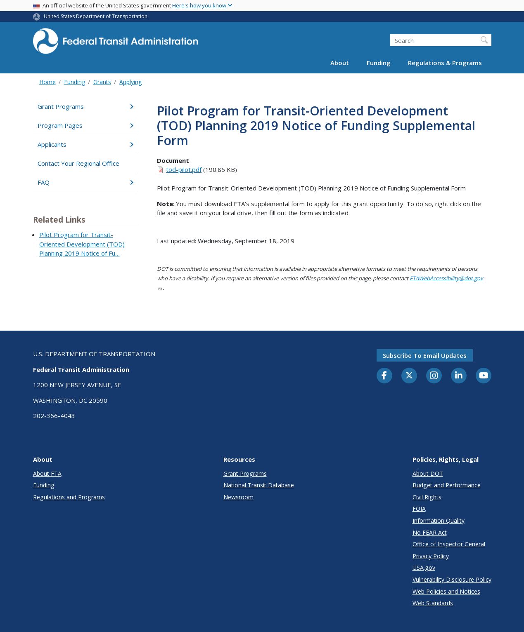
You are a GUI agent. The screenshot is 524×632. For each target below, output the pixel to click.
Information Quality (439, 520)
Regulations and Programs (69, 497)
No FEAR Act (430, 532)
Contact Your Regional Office (78, 163)
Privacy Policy (431, 556)
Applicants (86, 144)
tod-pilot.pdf (184, 169)
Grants (102, 82)
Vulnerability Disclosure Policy (452, 579)
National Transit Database (258, 485)
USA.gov (424, 567)
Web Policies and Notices (446, 591)
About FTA (47, 473)
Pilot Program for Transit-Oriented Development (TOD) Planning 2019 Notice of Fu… (82, 243)
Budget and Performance (447, 485)
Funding (379, 63)
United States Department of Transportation (95, 16)
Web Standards (433, 603)
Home (47, 82)
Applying (130, 82)
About (339, 63)
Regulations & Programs (445, 63)
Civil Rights (427, 497)
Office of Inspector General (449, 544)
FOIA (419, 508)
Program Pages (86, 125)
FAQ (86, 182)
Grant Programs (86, 106)
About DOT (428, 473)
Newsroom (238, 497)
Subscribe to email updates (425, 355)
